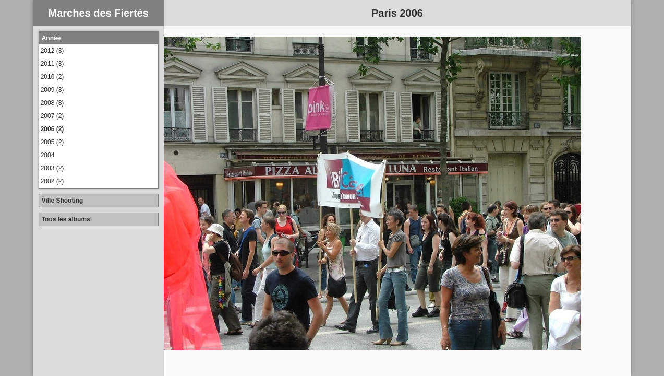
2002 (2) (52, 181)
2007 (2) (52, 116)
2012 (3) (52, 50)
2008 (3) (52, 103)
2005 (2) (52, 142)
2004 (48, 155)
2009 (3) (52, 89)
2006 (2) (52, 129)
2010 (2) (52, 76)
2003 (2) (52, 168)
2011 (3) (52, 63)
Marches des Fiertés (98, 13)
